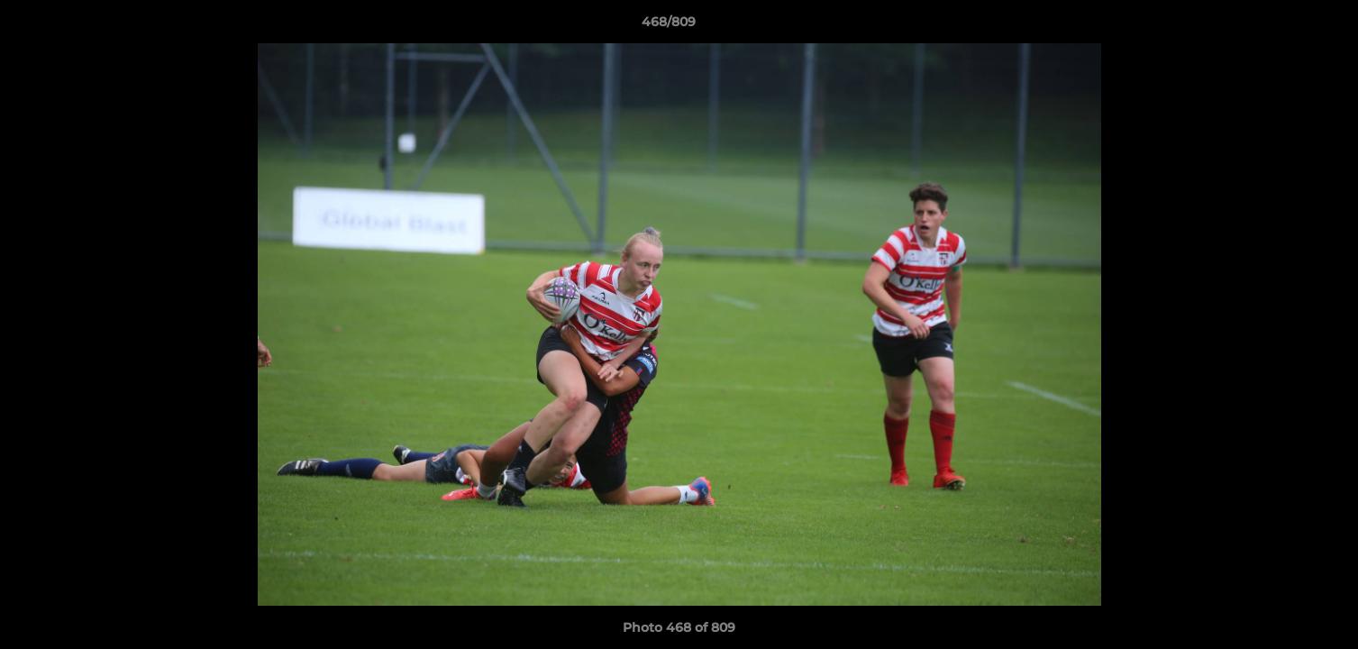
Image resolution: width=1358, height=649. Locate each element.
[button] (1282, 26)
